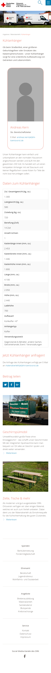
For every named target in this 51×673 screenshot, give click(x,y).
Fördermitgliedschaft (25, 554)
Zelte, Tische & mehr (16, 498)
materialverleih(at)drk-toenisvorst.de (22, 365)
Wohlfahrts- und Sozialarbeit (25, 579)
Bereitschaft (25, 573)
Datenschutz (25, 633)
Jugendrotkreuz (25, 576)
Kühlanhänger (25, 34)
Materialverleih (15, 34)
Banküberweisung (25, 550)
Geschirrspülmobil (15, 432)
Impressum (25, 637)
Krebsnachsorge (25, 611)
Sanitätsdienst (25, 605)
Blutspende (25, 608)
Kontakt (25, 630)
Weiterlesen (11, 453)
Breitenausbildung (25, 598)
